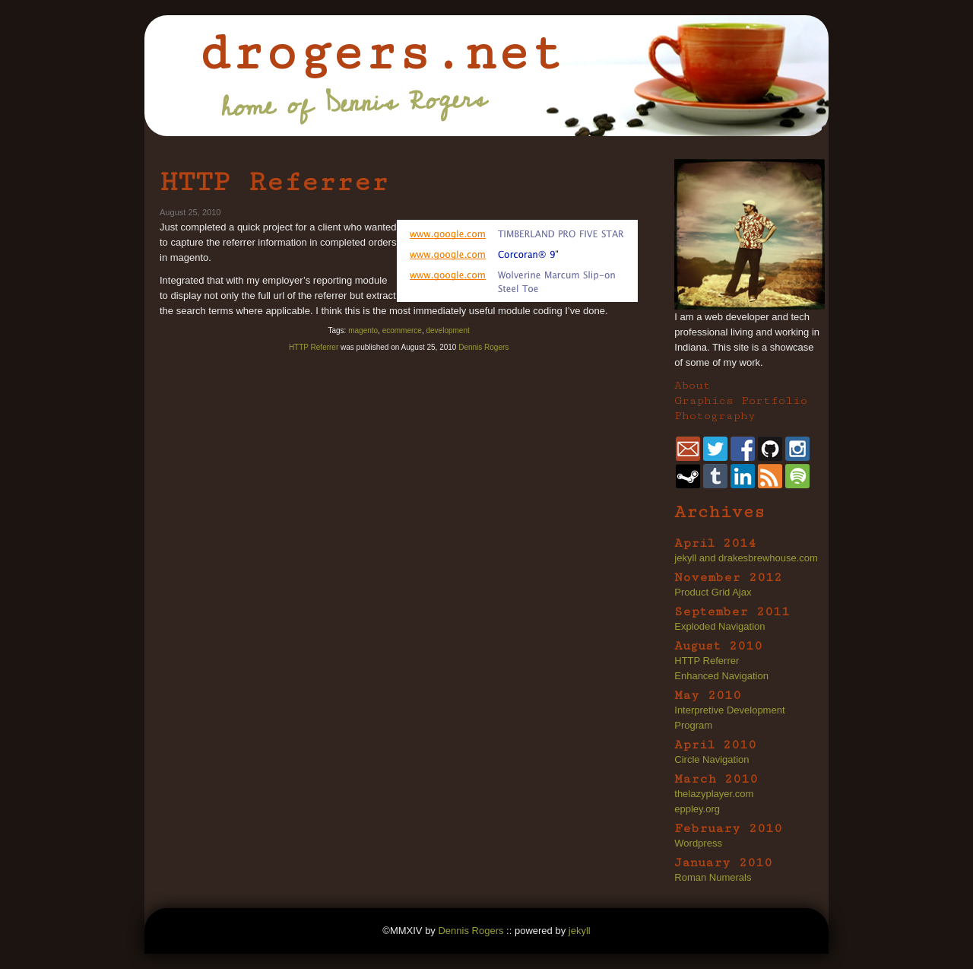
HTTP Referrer (274, 182)
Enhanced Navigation (721, 675)
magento (363, 330)
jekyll (580, 930)
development (447, 330)
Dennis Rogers (483, 347)
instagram (797, 449)
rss (770, 476)
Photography (715, 415)
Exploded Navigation (719, 626)
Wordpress (698, 843)
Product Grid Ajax (712, 592)
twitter (715, 449)
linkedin (743, 476)
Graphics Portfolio (740, 400)
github (770, 449)
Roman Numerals (712, 877)
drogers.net (380, 53)
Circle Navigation (711, 759)
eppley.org (697, 809)
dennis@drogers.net (688, 449)
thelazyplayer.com (713, 793)
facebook (743, 449)
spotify (797, 476)
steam (688, 476)
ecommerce (402, 330)
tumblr (715, 476)
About (692, 385)
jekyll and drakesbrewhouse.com (746, 558)
